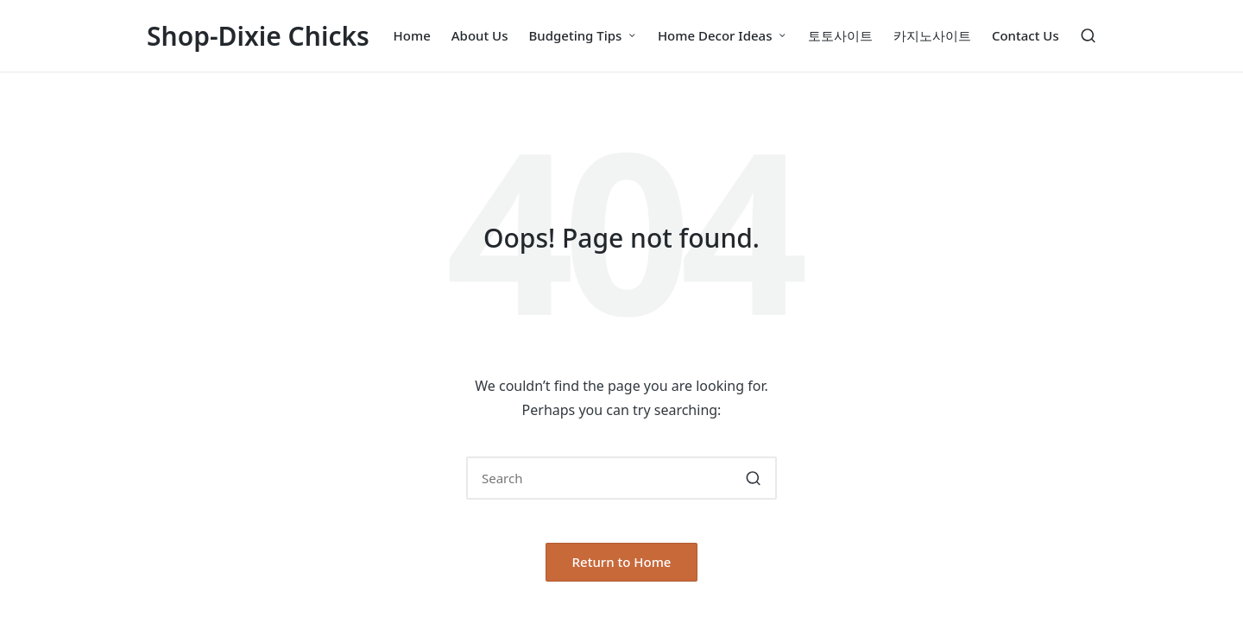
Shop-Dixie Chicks (258, 36)
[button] (753, 478)
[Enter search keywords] (621, 478)
